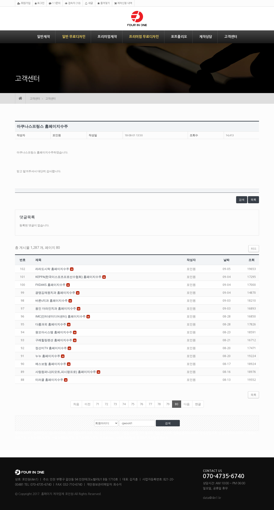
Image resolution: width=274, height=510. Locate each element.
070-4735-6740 (223, 476)
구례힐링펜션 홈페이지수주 (54, 340)
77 (150, 404)
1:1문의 (54, 3)
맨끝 (198, 404)
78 (159, 404)
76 (141, 404)
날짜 (226, 260)
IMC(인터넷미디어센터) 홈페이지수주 (60, 316)
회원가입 (23, 3)
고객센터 (230, 36)
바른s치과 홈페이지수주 (51, 300)
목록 (253, 200)
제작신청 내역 (123, 3)
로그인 (39, 3)
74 (124, 404)
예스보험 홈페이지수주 (51, 364)
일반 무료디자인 (73, 36)
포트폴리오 (179, 36)
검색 (241, 200)
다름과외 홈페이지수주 (51, 324)
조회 (252, 260)
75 (132, 404)
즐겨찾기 (103, 3)
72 (106, 404)
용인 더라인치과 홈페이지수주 (56, 308)
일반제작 (43, 36)
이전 (88, 404)
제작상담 (205, 36)
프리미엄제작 (107, 36)
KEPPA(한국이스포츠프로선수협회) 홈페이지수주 (68, 277)
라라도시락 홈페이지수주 (52, 269)
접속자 (72, 3)
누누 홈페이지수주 (48, 356)
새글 (89, 3)
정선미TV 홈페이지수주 (51, 348)
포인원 (56, 135)
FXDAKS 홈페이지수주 (50, 285)
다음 (187, 404)
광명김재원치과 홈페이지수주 (55, 293)
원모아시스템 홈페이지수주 (54, 332)
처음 (76, 404)
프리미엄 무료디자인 (144, 36)
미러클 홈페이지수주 (49, 380)
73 (115, 404)
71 (97, 404)
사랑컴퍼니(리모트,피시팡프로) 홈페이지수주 (66, 372)
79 (168, 404)
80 (176, 404)
